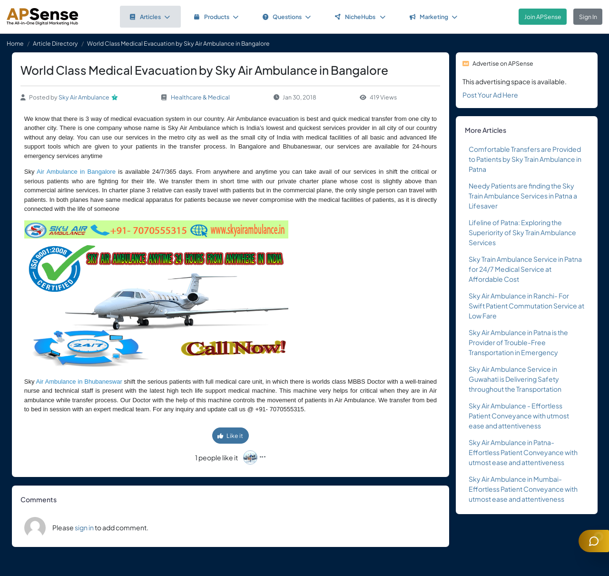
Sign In (588, 16)
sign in (84, 527)
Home (15, 43)
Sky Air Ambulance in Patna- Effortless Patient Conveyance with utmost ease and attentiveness (523, 452)
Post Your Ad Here (490, 94)
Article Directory (55, 43)
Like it (230, 435)
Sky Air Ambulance (84, 97)
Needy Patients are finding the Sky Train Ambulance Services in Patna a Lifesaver (523, 195)
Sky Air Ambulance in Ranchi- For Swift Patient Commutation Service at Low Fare (526, 305)
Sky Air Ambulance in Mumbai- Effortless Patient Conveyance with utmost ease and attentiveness (523, 489)
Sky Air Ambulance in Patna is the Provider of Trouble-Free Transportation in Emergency (518, 342)
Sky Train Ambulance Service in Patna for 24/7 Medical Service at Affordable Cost (525, 269)
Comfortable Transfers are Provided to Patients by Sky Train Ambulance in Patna (525, 159)
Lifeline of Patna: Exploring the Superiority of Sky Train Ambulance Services (522, 232)
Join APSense (542, 16)
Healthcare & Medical (200, 97)
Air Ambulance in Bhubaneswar (79, 381)
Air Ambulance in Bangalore (76, 171)
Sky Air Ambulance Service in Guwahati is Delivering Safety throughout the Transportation (515, 379)
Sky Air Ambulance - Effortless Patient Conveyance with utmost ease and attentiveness (519, 415)
